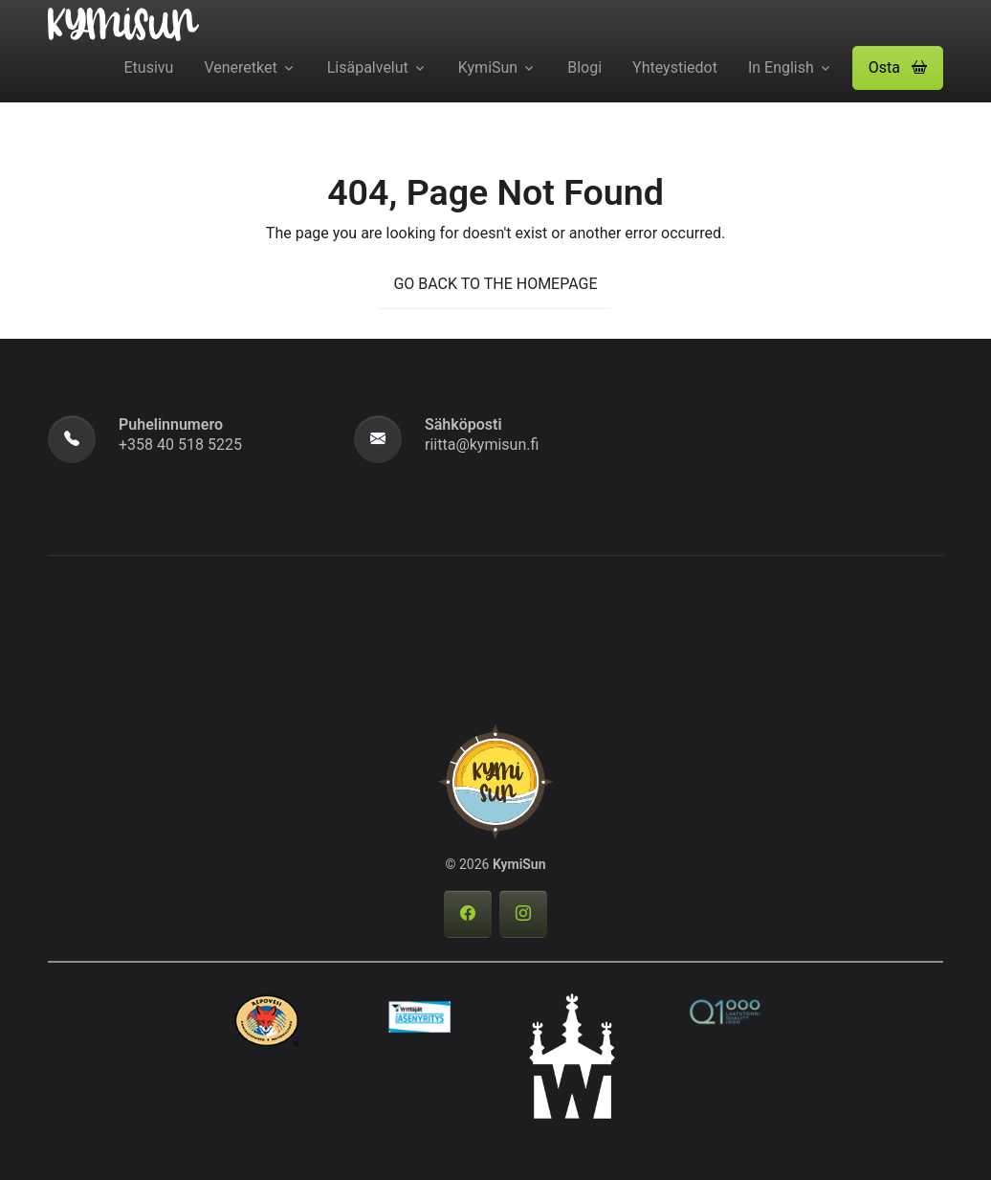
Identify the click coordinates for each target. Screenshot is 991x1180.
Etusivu (149, 67)
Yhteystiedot (674, 67)
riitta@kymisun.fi (482, 444)
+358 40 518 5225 (180, 444)
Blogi (584, 67)
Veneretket (240, 67)
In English (781, 67)
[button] (897, 68)
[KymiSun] (123, 22)
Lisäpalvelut (367, 67)
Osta (898, 67)
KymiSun (488, 67)
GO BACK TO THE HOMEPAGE (495, 284)
